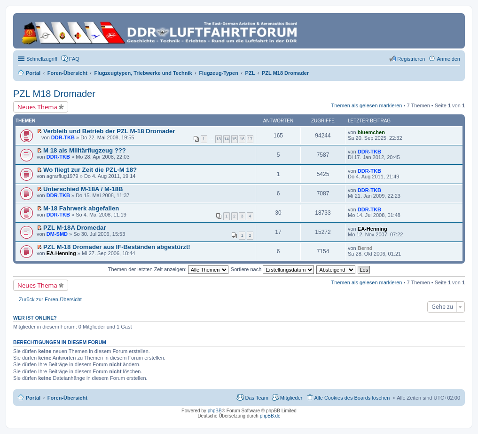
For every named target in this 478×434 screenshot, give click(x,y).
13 (218, 139)
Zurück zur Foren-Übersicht (50, 299)
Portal (33, 73)
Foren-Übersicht (67, 398)
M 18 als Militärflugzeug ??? (84, 150)
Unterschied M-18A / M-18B (83, 189)
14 (226, 139)
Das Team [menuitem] (256, 398)
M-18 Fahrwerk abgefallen (81, 208)
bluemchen (371, 132)
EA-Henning (372, 229)
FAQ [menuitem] (74, 59)
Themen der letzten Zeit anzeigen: (168, 269)
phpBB (215, 410)
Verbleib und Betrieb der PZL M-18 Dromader (109, 131)
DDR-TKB (63, 137)
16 (242, 139)
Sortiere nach (272, 269)
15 (234, 139)
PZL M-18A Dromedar (74, 227)
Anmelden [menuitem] (448, 59)
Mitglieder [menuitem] (291, 398)
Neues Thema (37, 107)
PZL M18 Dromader (54, 93)
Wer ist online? (35, 318)
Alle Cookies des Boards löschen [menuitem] (352, 398)
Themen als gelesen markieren (366, 105)
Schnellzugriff (41, 59)
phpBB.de (270, 415)
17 (250, 139)
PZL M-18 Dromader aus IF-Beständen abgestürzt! (116, 246)
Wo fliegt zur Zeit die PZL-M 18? (90, 169)
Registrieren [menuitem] (411, 59)
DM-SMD (57, 234)
